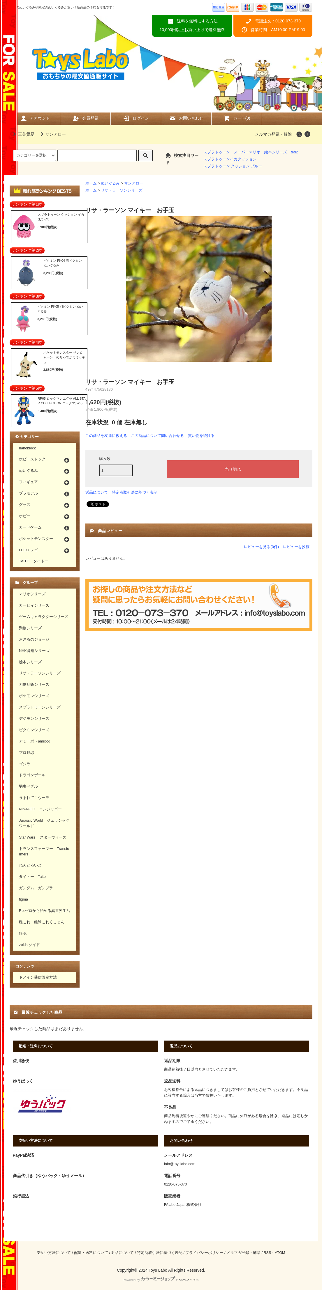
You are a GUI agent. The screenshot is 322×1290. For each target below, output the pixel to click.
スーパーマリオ (247, 152)
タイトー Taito (32, 877)
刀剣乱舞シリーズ (34, 685)
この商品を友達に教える (106, 435)
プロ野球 (26, 753)
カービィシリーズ (34, 605)
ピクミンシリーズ (34, 730)
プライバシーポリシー (204, 1253)
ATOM (280, 1253)
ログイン (136, 118)
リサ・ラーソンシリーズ (121, 190)
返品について (96, 492)
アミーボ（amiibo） (35, 741)
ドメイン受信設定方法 (38, 977)
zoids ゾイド (29, 945)
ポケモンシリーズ (34, 696)
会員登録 (85, 118)
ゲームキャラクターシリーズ (43, 617)
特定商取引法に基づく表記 (134, 492)
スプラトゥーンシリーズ (40, 707)
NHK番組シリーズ (34, 651)
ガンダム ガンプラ (36, 888)
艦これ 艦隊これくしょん (41, 922)
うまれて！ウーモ (34, 798)
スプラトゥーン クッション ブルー (232, 166)
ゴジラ (24, 764)
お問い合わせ (186, 118)
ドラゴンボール (32, 775)
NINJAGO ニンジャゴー (40, 809)
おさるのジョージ (34, 639)
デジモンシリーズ (34, 719)
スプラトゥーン (216, 152)
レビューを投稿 (296, 547)
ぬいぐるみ (110, 183)
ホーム (91, 183)
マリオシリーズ (32, 594)
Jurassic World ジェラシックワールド (44, 823)
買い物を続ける (201, 435)
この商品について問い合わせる (157, 435)
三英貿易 (22, 134)
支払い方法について (54, 1253)
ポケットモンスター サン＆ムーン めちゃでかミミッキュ (64, 357)
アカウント (35, 118)
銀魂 (23, 933)
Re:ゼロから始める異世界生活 (44, 911)
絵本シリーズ (275, 152)
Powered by (161, 1280)
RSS (267, 1253)
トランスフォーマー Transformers (44, 851)
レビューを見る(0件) (261, 547)
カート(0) (236, 118)
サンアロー (52, 134)
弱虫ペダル (28, 786)
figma (23, 899)
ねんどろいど (30, 865)
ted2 (294, 152)
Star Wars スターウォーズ (42, 837)
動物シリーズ (30, 628)
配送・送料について (91, 1253)
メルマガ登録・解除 (273, 134)
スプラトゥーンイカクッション (229, 159)
